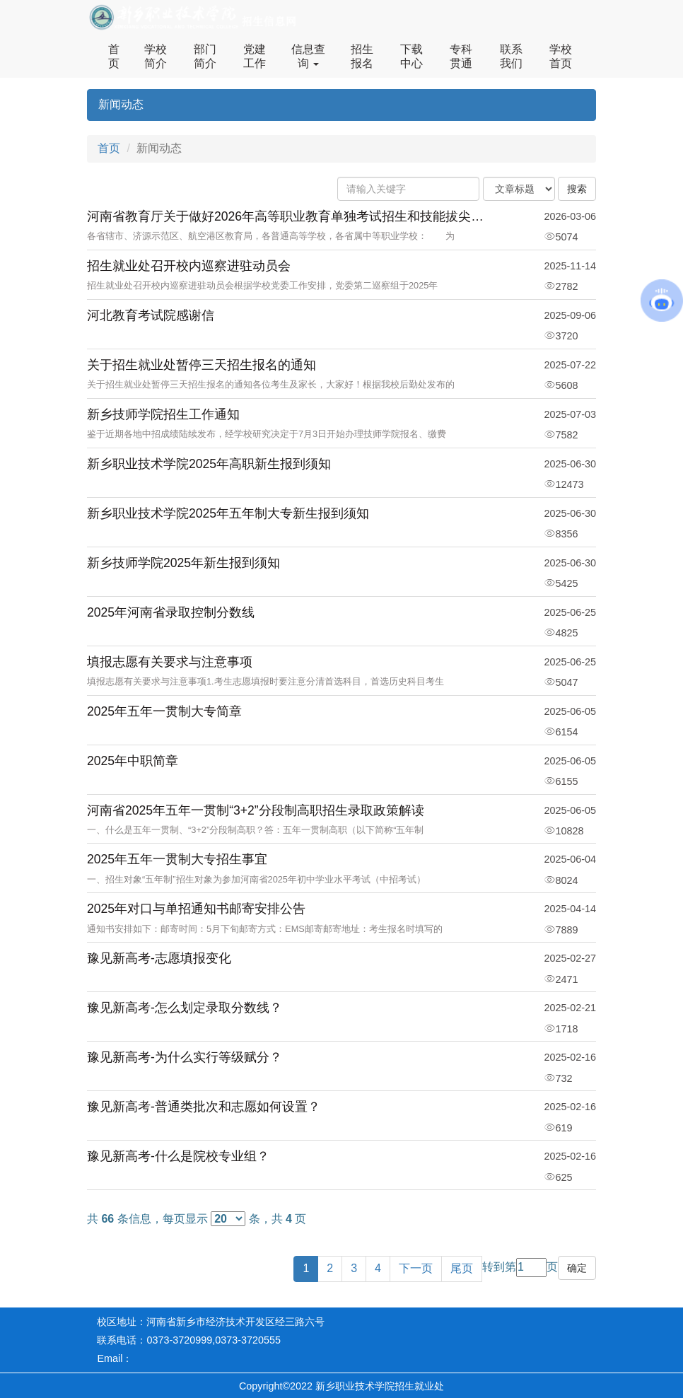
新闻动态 (121, 104)
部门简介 (205, 56)
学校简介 (155, 56)
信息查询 (308, 56)
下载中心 (411, 56)
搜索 (577, 188)
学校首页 (560, 56)
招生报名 (362, 56)
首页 (113, 56)
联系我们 (511, 56)
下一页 (416, 1268)
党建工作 (254, 56)
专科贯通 (461, 56)
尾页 (461, 1268)
